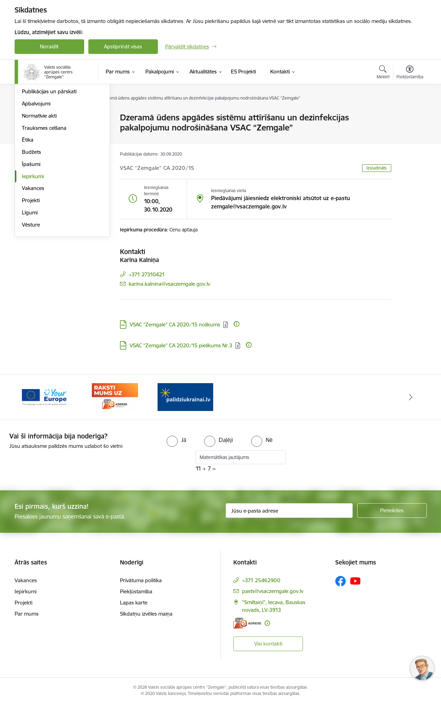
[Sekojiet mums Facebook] (340, 581)
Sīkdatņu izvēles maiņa (146, 613)
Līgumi (30, 287)
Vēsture (31, 299)
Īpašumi (31, 239)
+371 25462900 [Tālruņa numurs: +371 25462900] (261, 580)
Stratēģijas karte (41, 118)
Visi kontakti (268, 643)
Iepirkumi (33, 251)
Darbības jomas (40, 154)
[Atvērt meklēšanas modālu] (383, 73)
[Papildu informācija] (236, 324)
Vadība (30, 130)
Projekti (31, 275)
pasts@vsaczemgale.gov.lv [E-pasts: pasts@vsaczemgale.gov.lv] (272, 591)
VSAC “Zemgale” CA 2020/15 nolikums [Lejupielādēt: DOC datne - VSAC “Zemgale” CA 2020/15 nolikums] (175, 324)
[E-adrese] (247, 623)
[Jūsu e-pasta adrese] (289, 510)
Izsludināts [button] (377, 168)
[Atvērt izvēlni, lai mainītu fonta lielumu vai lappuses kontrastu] (410, 73)
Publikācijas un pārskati (49, 166)
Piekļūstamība (136, 591)
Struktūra (33, 142)
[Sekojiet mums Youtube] (355, 581)
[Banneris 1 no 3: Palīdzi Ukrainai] (185, 396)
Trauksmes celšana (44, 202)
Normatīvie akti (39, 190)
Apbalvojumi (36, 178)
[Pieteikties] (392, 510)
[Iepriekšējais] (30, 397)
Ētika (27, 215)
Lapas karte (133, 602)
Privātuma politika (141, 580)
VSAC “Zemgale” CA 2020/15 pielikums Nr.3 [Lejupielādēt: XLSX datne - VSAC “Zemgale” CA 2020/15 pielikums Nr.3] (181, 345)
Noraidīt (49, 46)
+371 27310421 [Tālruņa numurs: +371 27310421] (147, 274)
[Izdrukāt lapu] (409, 114)
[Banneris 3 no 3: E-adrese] (115, 396)
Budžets (31, 226)
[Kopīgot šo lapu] (409, 132)
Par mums (27, 613)
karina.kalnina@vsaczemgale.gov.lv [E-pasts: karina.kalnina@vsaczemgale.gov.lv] (169, 283)
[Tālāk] (411, 397)
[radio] (176, 440)
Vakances (33, 263)
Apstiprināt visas (123, 46)
